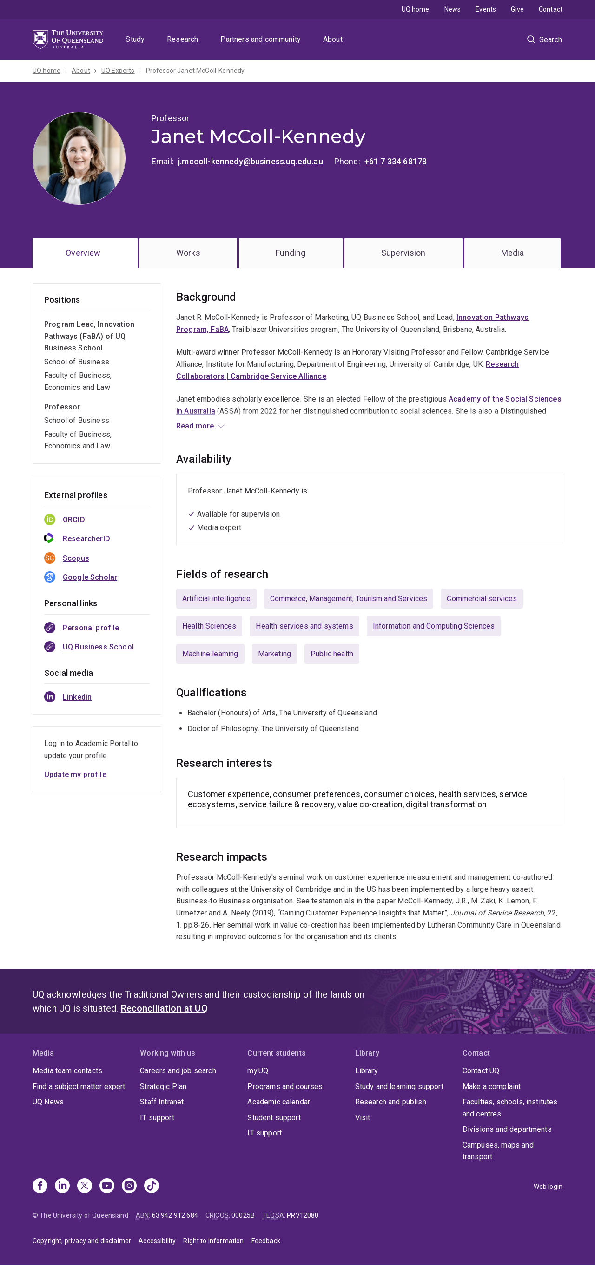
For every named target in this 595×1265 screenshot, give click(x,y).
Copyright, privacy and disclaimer (82, 1241)
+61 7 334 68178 (395, 161)
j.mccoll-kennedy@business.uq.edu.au (250, 161)
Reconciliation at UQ (164, 1008)
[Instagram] (129, 1186)
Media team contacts (67, 1070)
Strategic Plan (163, 1086)
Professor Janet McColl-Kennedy (195, 70)
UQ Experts (118, 70)
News (452, 9)
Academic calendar (278, 1101)
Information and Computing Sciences (434, 626)
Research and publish (390, 1101)
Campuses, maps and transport (498, 1151)
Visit (362, 1117)
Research (182, 39)
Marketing (274, 653)
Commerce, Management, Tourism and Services (349, 598)
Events (486, 9)
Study (135, 39)
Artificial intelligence (216, 598)
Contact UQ (481, 1070)
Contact (550, 9)
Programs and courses (285, 1086)
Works (188, 253)
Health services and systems (304, 626)
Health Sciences (209, 626)
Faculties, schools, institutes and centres (510, 1107)
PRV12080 (302, 1215)
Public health (332, 653)
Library (366, 1070)
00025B (243, 1215)
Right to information (213, 1241)
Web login (548, 1186)
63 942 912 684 (175, 1215)
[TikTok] (151, 1186)
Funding (290, 253)
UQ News (48, 1101)
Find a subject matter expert (79, 1086)
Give (517, 9)
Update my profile (75, 774)
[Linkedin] (62, 1186)
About (333, 39)
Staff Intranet (162, 1101)
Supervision (403, 253)
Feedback (265, 1241)
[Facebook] (40, 1186)
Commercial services (482, 598)
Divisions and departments (507, 1129)
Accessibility (157, 1241)
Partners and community (260, 39)
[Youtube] (106, 1186)
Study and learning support (399, 1086)
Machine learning (210, 653)
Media (512, 253)
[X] (84, 1186)
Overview (83, 253)
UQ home (416, 9)
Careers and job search (178, 1070)
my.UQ (257, 1070)
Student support (273, 1117)
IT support (157, 1117)
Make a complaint (492, 1086)
